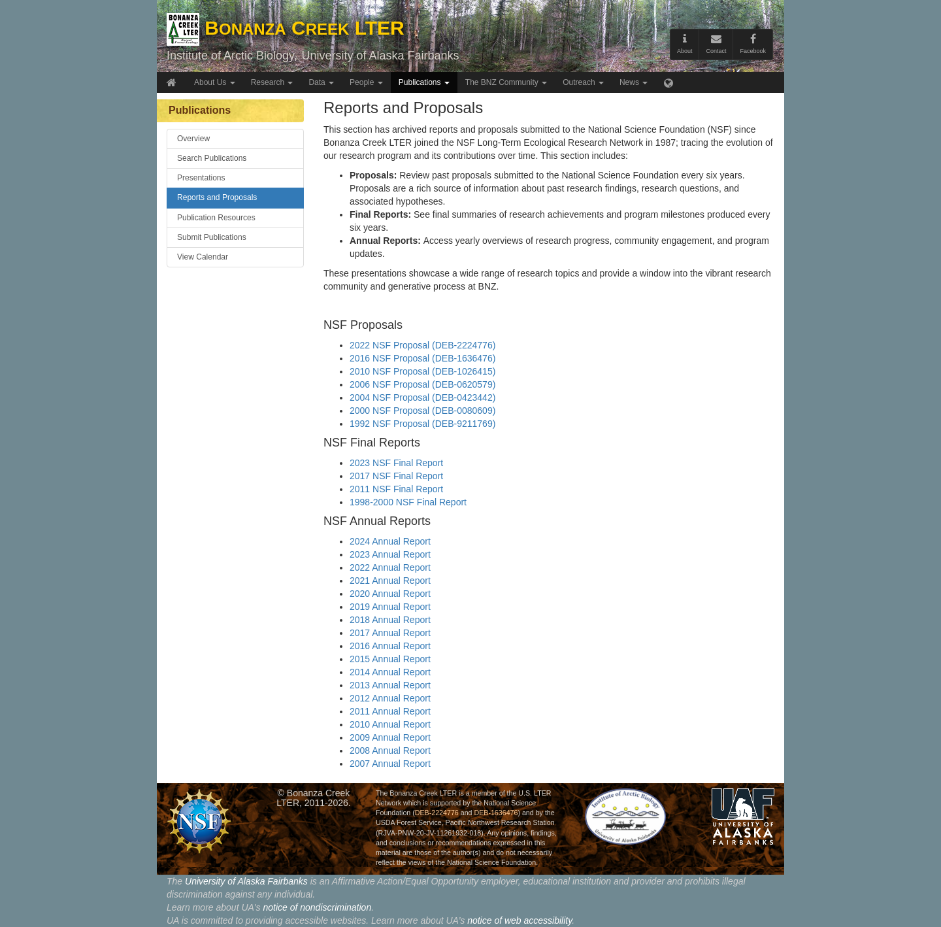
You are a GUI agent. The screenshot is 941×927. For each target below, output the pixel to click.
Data (321, 82)
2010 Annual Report (390, 724)
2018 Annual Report (390, 620)
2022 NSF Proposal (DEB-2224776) (422, 345)
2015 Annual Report (390, 659)
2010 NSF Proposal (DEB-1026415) (422, 371)
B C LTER (285, 28)
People (366, 82)
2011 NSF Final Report (396, 489)
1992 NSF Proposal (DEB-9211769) (422, 423)
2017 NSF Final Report (396, 476)
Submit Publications (211, 237)
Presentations (201, 177)
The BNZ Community (506, 82)
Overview (193, 138)
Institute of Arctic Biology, (232, 55)
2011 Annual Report (390, 711)
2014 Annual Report (390, 672)
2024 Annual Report (390, 541)
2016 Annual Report (390, 646)
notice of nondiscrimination (317, 907)
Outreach (583, 82)
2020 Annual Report (390, 593)
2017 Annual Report (390, 633)
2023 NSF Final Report (396, 463)
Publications (424, 82)
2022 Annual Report (390, 567)
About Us (214, 82)
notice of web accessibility (519, 920)
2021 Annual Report (390, 580)
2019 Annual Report (390, 606)
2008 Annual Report (390, 750)
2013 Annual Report (390, 685)
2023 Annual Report (390, 554)
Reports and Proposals (217, 197)
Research (272, 82)
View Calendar (202, 256)
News (633, 82)
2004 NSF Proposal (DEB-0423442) (422, 397)
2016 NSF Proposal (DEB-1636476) (422, 358)
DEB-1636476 (496, 813)
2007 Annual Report (390, 763)
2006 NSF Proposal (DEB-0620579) (422, 384)
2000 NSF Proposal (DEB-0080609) (422, 410)
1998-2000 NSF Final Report (408, 502)
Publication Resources (216, 217)
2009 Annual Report (390, 737)
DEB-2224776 (437, 813)
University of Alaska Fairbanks (380, 55)
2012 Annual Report (390, 698)
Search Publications (211, 158)
